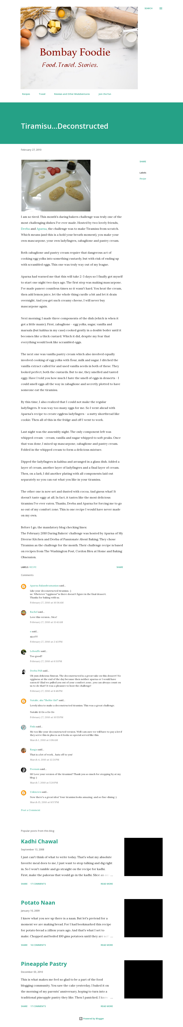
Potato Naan (38, 902)
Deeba (25, 229)
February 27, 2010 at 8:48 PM (46, 690)
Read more (107, 883)
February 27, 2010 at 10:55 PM (46, 717)
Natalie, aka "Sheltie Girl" (44, 700)
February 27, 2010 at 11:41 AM (46, 622)
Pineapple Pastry (44, 963)
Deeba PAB (36, 670)
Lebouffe (35, 651)
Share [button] (143, 161)
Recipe (143, 179)
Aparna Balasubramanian (44, 585)
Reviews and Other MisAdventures (70, 94)
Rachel (33, 611)
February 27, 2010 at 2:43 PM (46, 641)
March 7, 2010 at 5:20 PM (44, 782)
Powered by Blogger (91, 1018)
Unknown (35, 791)
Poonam (35, 769)
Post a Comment (30, 810)
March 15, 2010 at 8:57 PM (44, 802)
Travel (40, 94)
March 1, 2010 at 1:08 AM (44, 740)
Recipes (24, 94)
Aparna (42, 229)
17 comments (38, 883)
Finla (32, 726)
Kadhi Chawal (39, 841)
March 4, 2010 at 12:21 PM (44, 759)
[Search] (148, 8)
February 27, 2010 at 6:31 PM (46, 661)
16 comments (38, 945)
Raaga (33, 749)
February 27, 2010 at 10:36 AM (46, 602)
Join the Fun (103, 94)
